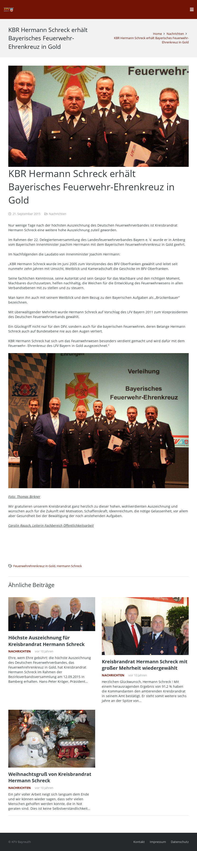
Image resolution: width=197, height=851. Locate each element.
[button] (191, 9)
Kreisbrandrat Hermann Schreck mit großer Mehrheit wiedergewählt (145, 664)
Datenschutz (180, 842)
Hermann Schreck (69, 566)
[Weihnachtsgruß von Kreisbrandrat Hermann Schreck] (51, 738)
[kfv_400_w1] (8, 9)
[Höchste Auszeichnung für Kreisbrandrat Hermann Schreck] (51, 614)
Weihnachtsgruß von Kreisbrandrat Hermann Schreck (49, 777)
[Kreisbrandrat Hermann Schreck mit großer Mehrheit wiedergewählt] (145, 626)
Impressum (158, 842)
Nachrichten (57, 214)
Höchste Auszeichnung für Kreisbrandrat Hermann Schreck (46, 640)
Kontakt (139, 842)
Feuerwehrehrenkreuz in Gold (34, 566)
